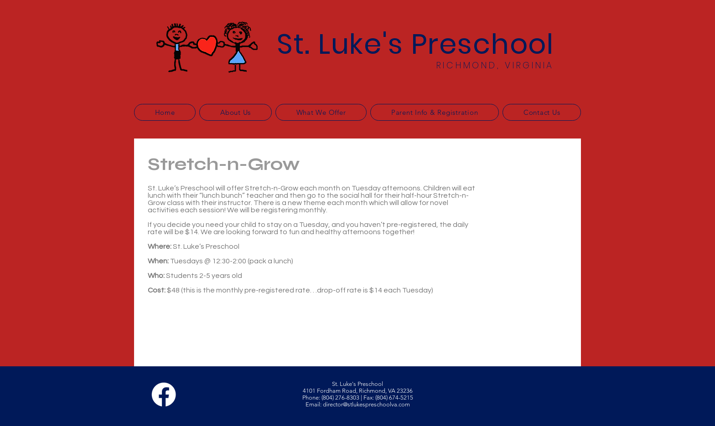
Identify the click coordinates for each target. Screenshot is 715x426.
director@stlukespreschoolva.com (366, 404)
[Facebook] (164, 395)
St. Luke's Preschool (415, 44)
